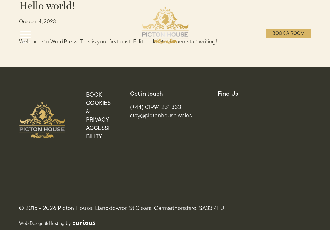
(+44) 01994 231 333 (155, 108)
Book (94, 95)
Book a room (288, 33)
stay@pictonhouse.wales (161, 116)
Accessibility (98, 132)
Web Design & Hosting (42, 223)
